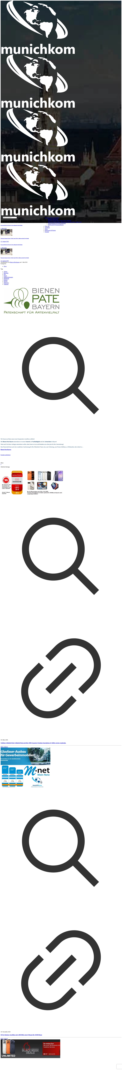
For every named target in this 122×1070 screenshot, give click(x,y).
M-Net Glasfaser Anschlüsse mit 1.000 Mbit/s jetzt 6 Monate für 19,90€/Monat (21, 1035)
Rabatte (6, 280)
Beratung (6, 273)
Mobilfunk (6, 278)
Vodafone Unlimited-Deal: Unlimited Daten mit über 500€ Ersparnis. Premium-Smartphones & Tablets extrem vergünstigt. (33, 743)
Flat (5, 274)
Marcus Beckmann (14, 262)
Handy (5, 275)
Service (5, 281)
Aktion (5, 271)
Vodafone (6, 284)
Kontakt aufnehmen (5, 455)
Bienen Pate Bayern (6, 449)
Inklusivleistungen (8, 277)
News (5, 266)
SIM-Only (6, 283)
